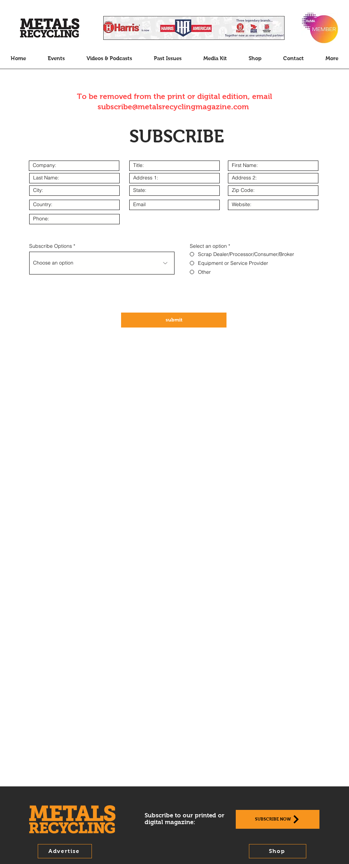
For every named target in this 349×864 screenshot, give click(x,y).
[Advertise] (65, 851)
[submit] (173, 320)
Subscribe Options (50, 246)
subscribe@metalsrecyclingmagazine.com (173, 107)
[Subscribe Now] (277, 819)
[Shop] (277, 851)
